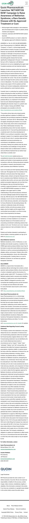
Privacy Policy (18, 512)
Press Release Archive (16, 505)
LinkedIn (19, 323)
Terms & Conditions (21, 509)
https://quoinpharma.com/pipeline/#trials (11, 110)
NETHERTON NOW (7, 156)
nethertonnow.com (10, 236)
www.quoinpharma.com (9, 323)
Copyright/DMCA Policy (7, 512)
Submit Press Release (8, 509)
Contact (26, 512)
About (8, 505)
